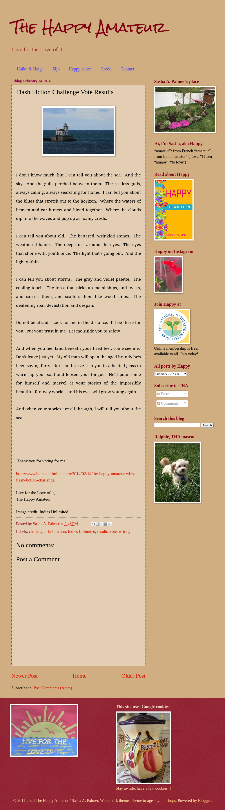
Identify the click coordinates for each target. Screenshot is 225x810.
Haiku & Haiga (30, 68)
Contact (127, 68)
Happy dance (80, 68)
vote (113, 531)
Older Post (133, 676)
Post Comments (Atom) (53, 688)
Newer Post (24, 676)
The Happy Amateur (88, 27)
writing (124, 531)
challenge (36, 531)
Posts (163, 394)
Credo (106, 68)
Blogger (204, 800)
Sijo (56, 68)
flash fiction (56, 531)
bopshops (168, 800)
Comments (167, 403)
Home (80, 676)
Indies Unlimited (81, 531)
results (102, 531)
